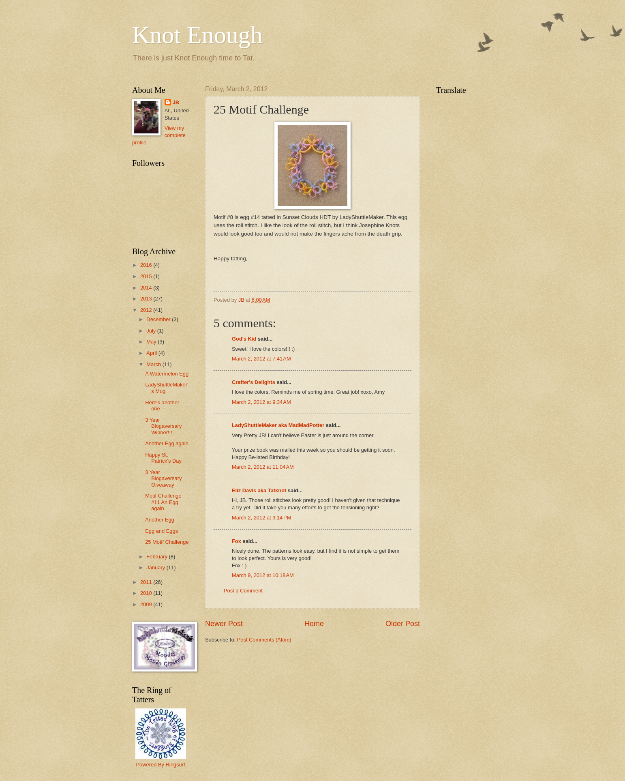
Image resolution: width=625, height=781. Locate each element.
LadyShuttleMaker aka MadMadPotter (278, 425)
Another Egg (159, 520)
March (154, 364)
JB (176, 102)
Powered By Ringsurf (160, 765)
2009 (146, 604)
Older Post (402, 624)
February (157, 557)
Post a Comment (243, 591)
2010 (146, 593)
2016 (146, 265)
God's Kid (244, 339)
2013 (146, 299)
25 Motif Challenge (166, 542)
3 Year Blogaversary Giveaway (163, 478)
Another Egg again (166, 443)
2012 (146, 310)
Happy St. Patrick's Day (163, 458)
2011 (146, 582)
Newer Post (224, 624)
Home (314, 624)
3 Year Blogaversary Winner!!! (163, 426)
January (156, 567)
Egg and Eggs (161, 531)
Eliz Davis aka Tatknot (259, 490)
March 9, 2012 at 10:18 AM (263, 575)
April (152, 353)
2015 (146, 276)
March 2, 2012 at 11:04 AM (263, 467)
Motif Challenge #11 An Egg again (163, 502)
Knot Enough (197, 34)
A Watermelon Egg (166, 374)
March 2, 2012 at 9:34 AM (261, 402)
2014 (146, 288)
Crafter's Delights (253, 382)
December (159, 319)
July (151, 331)
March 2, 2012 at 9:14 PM (261, 518)
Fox (236, 541)
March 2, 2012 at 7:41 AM (261, 359)
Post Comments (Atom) (264, 640)
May (152, 342)
